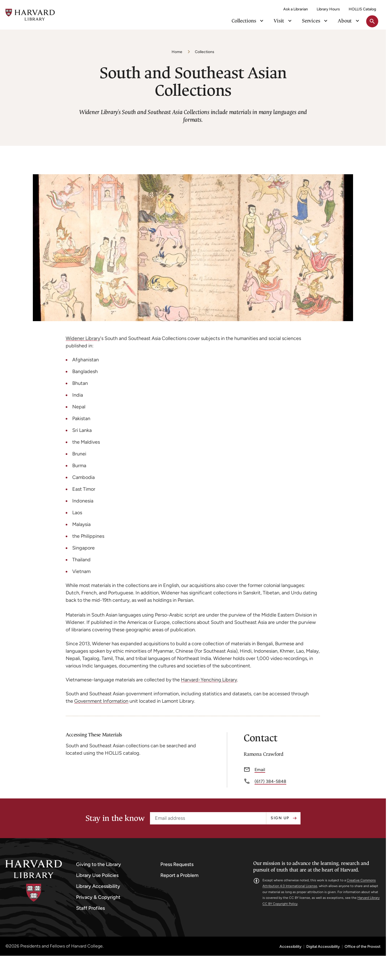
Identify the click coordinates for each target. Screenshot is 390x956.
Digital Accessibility (323, 947)
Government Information (101, 701)
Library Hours (328, 9)
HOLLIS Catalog (362, 9)
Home (177, 52)
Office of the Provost (362, 947)
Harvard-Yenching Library (209, 680)
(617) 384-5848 (270, 781)
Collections (204, 52)
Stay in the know (115, 818)
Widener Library (83, 338)
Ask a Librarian (295, 9)
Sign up (280, 818)
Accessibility (290, 947)
